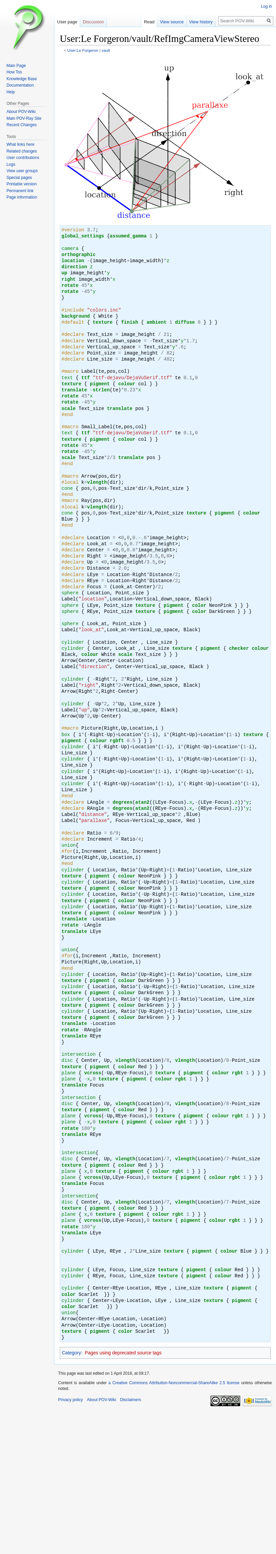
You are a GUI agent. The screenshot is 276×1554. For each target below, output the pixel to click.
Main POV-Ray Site (23, 118)
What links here (20, 144)
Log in (266, 6)
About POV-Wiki (20, 111)
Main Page (16, 65)
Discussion (93, 21)
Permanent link (19, 190)
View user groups (22, 170)
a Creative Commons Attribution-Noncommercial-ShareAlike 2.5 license (174, 1382)
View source (178, 21)
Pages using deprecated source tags (123, 1352)
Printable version (21, 184)
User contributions (22, 157)
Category (71, 1352)
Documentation (20, 85)
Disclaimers (130, 1399)
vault (106, 50)
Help (10, 92)
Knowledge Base (21, 78)
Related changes (21, 151)
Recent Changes (21, 124)
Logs (10, 164)
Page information (21, 197)
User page (67, 21)
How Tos (14, 72)
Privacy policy (70, 1399)
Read (155, 21)
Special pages (19, 177)
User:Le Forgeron (82, 50)
